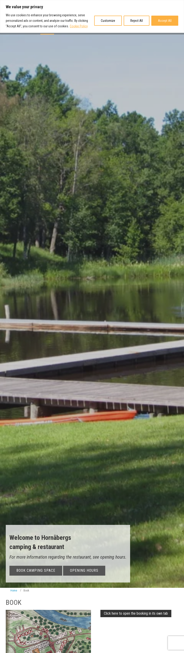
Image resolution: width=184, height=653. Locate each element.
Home (13, 590)
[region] (92, 16)
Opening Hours (84, 570)
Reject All (136, 21)
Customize (108, 21)
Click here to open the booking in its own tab (136, 613)
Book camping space (35, 570)
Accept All (165, 21)
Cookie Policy (79, 26)
